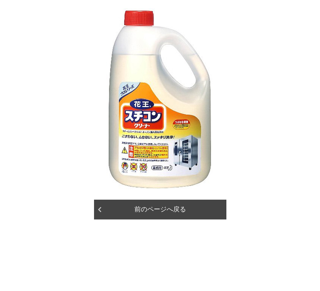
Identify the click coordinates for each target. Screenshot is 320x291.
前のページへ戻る (160, 209)
